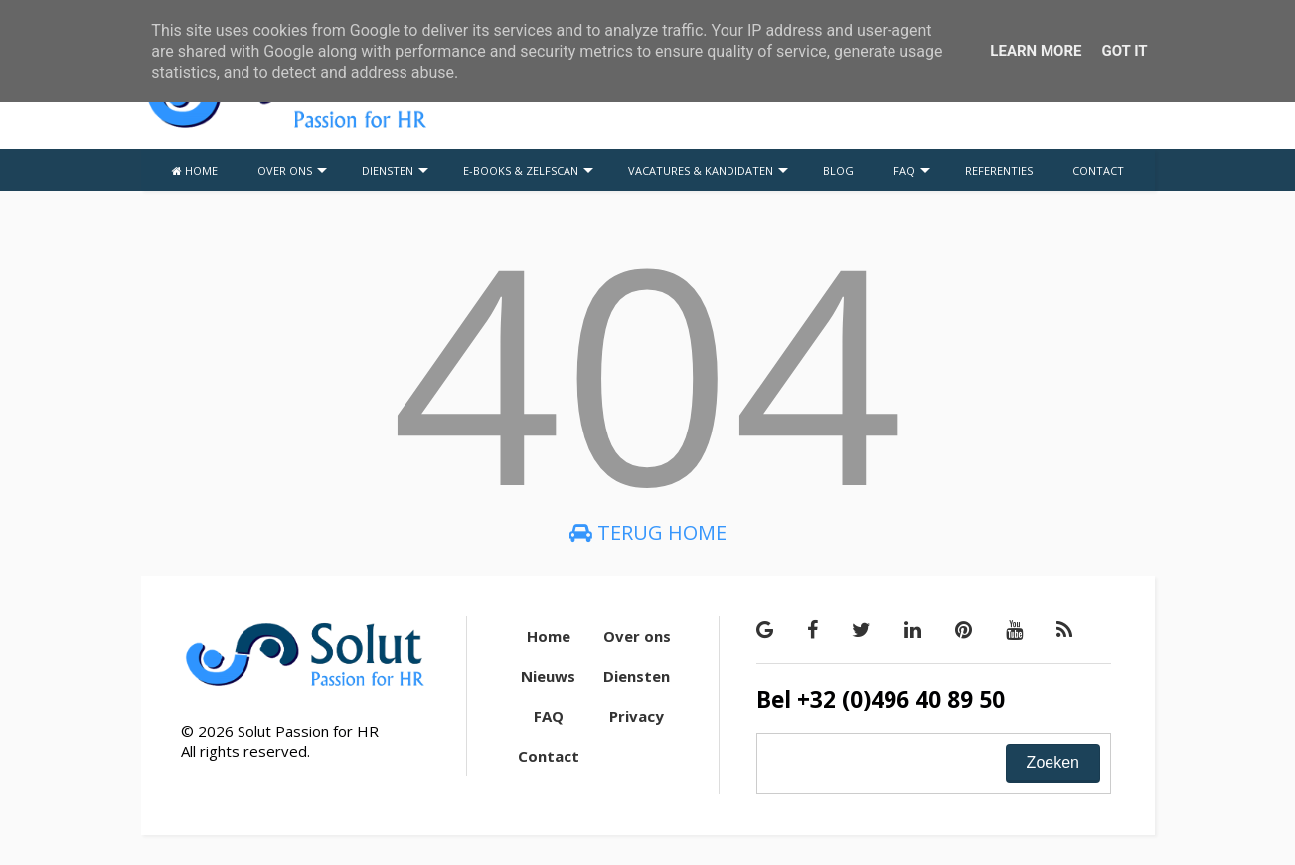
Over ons (637, 636)
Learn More (1035, 51)
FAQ (911, 170)
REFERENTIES (999, 170)
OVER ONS (292, 170)
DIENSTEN (395, 170)
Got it (1124, 51)
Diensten (636, 676)
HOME (195, 170)
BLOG (838, 170)
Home (548, 636)
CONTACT (1098, 170)
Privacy (636, 716)
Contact (548, 756)
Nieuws (548, 676)
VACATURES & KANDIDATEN (708, 170)
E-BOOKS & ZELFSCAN (528, 170)
